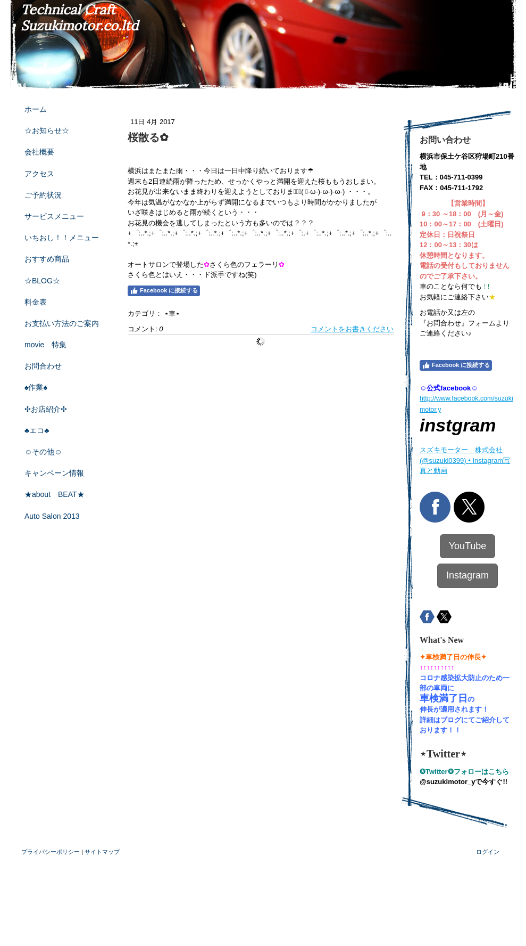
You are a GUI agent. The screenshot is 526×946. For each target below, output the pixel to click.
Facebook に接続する (164, 291)
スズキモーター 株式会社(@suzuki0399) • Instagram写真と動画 (465, 460)
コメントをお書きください (352, 329)
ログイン (487, 852)
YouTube (468, 546)
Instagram (467, 575)
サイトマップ (102, 852)
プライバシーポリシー (50, 852)
